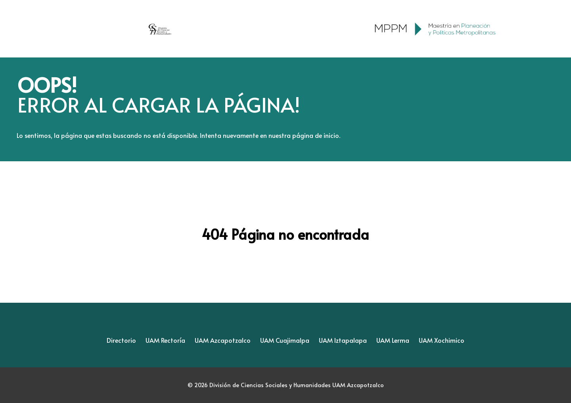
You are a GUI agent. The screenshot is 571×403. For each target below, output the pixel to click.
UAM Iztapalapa (343, 340)
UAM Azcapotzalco (223, 340)
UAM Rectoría (165, 340)
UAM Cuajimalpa (284, 340)
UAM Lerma (392, 340)
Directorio (121, 340)
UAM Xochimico (441, 340)
